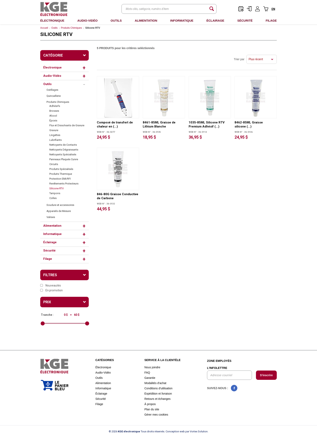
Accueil (44, 27)
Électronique (52, 20)
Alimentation (146, 20)
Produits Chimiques (71, 27)
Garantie (149, 377)
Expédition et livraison (158, 393)
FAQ (147, 372)
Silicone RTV (56, 188)
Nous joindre (152, 367)
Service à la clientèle (162, 360)
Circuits (53, 164)
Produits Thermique (60, 173)
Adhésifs (54, 105)
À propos (150, 404)
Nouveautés (50, 285)
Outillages (52, 89)
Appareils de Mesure (58, 211)
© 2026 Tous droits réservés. (137, 431)
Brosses (54, 110)
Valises (50, 217)
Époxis (53, 120)
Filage (271, 20)
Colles (53, 198)
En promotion (51, 290)
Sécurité (245, 20)
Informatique (181, 20)
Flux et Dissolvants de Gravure (66, 125)
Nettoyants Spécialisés (62, 154)
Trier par (239, 59)
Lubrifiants (55, 139)
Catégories (104, 360)
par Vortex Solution (196, 431)
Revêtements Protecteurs (63, 183)
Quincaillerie (53, 95)
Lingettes (54, 135)
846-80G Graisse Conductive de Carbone (117, 196)
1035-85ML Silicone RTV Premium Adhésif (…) (207, 124)
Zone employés (219, 360)
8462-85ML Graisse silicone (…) (249, 124)
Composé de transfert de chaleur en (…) (115, 124)
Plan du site (151, 409)
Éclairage (215, 20)
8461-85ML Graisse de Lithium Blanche (159, 124)
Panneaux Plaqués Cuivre (63, 159)
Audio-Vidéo (87, 20)
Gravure (53, 130)
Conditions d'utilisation (158, 388)
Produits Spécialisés (61, 169)
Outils (116, 20)
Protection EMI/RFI (60, 178)
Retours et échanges (157, 398)
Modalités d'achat (155, 383)
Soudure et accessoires (60, 204)
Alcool (53, 115)
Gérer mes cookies (156, 414)
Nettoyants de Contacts (63, 144)
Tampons (54, 193)
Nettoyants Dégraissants (63, 149)
